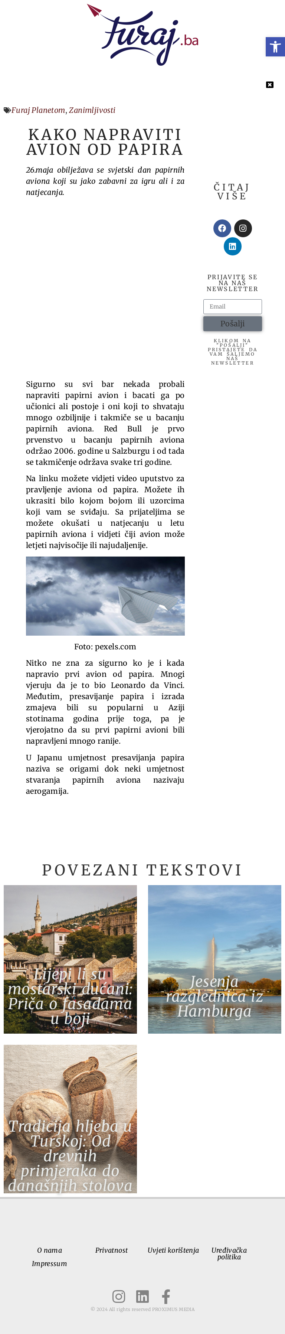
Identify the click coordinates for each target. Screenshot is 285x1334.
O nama (49, 1250)
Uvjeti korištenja (173, 1250)
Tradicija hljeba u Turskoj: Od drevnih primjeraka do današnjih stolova (70, 1156)
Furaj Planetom (38, 110)
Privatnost (111, 1250)
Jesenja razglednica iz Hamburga (214, 996)
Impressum (49, 1263)
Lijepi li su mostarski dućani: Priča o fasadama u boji (70, 996)
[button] (275, 46)
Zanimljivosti (92, 110)
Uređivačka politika (229, 1253)
